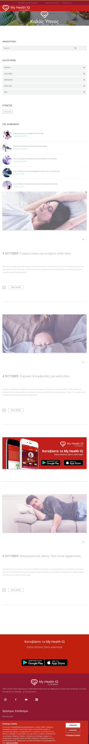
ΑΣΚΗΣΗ (45, 67)
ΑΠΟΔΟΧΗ (73, 725)
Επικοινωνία (66, 3)
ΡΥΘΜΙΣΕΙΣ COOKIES (73, 735)
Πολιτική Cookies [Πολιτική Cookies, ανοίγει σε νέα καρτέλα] (12, 743)
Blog (32, 25)
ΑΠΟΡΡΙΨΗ (73, 730)
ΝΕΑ (45, 92)
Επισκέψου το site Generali (27, 3)
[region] (44, 732)
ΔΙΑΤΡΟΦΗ (45, 73)
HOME (21, 25)
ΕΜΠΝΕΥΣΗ (45, 79)
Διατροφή (7, 112)
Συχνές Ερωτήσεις (52, 3)
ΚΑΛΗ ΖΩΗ (45, 25)
